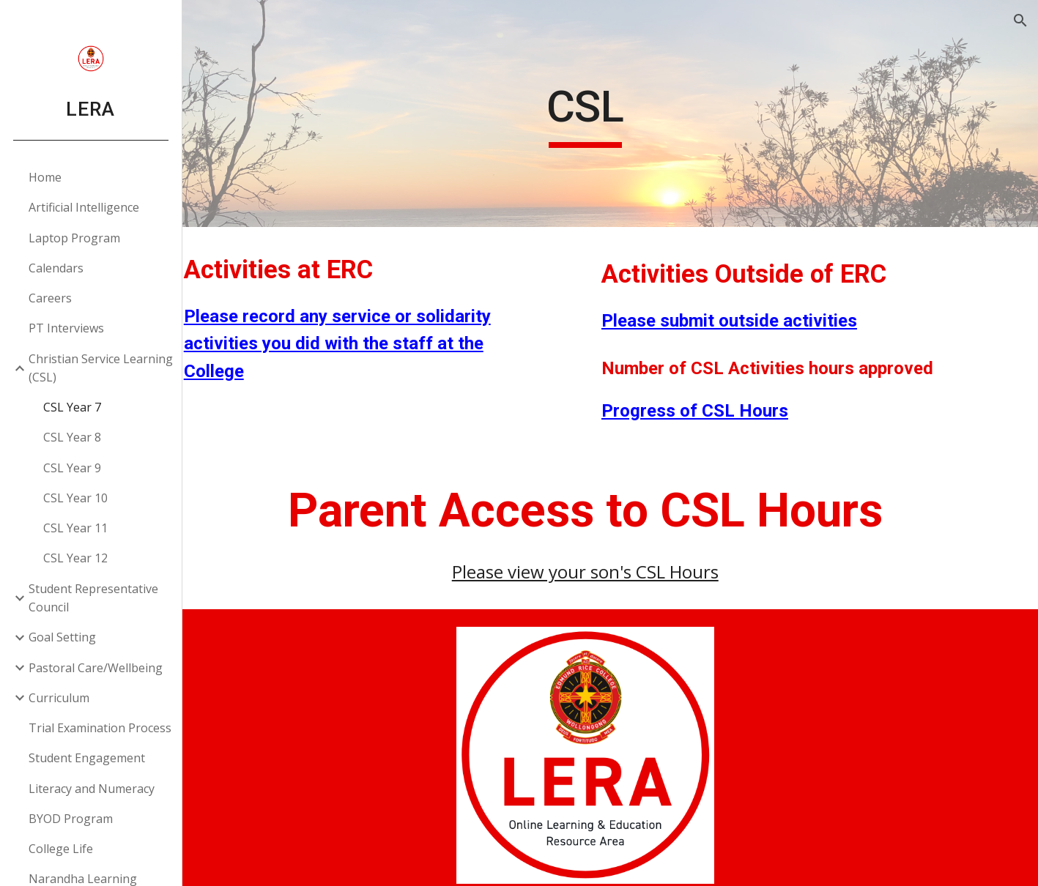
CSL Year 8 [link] (73, 437)
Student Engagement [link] (87, 758)
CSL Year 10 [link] (76, 498)
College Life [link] (61, 849)
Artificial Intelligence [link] (84, 207)
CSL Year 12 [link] (76, 558)
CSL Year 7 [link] (73, 407)
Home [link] (45, 177)
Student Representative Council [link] (94, 598)
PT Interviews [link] (67, 328)
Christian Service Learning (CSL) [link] (101, 368)
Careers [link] (51, 298)
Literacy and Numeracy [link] (92, 789)
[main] (610, 113)
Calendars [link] (56, 268)
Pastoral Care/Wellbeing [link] (96, 668)
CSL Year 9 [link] (73, 468)
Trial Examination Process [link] (100, 728)
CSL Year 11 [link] (76, 528)
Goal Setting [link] (63, 637)
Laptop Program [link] (75, 238)
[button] (1020, 20)
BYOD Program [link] (71, 819)
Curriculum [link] (59, 698)
